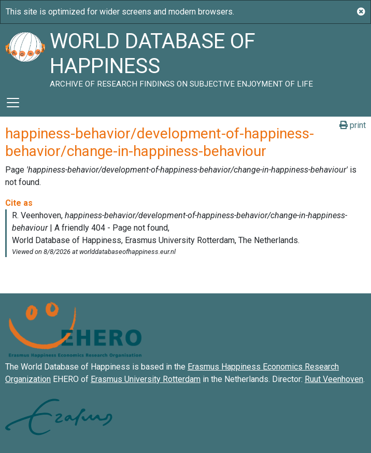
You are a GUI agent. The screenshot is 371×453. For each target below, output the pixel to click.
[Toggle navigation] (13, 102)
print (352, 125)
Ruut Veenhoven (334, 379)
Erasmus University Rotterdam (146, 379)
